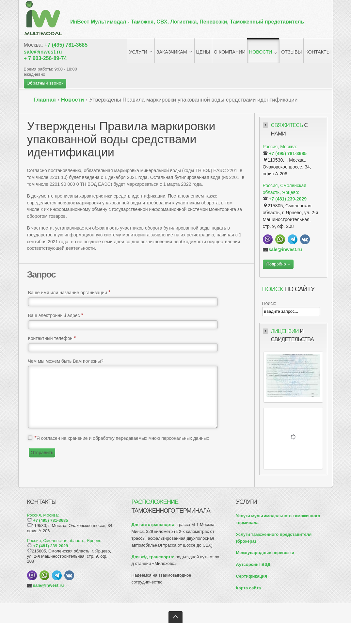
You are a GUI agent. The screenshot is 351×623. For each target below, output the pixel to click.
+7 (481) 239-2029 (288, 198)
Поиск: (269, 303)
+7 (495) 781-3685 (66, 45)
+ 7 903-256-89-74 (45, 58)
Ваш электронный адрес (55, 315)
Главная (45, 100)
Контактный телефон (52, 338)
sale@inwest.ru (43, 52)
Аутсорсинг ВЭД (253, 564)
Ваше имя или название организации (69, 292)
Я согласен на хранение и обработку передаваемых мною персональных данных (121, 438)
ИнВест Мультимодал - (187, 21)
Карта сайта (248, 587)
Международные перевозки (265, 552)
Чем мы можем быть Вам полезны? (66, 361)
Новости (72, 100)
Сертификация (251, 576)
